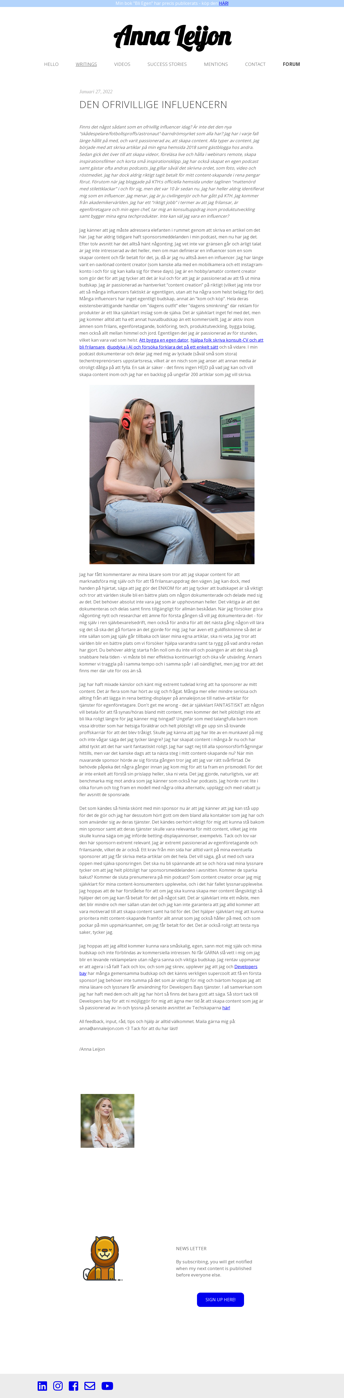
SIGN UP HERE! (220, 1300)
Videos (122, 64)
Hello (51, 64)
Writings (86, 64)
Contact (255, 64)
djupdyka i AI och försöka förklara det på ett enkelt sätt (162, 347)
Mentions (216, 64)
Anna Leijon (172, 35)
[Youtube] (107, 1388)
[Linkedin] (42, 1388)
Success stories (167, 64)
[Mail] (90, 1388)
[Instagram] (58, 1388)
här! (226, 1008)
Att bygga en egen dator (163, 340)
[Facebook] (73, 1388)
